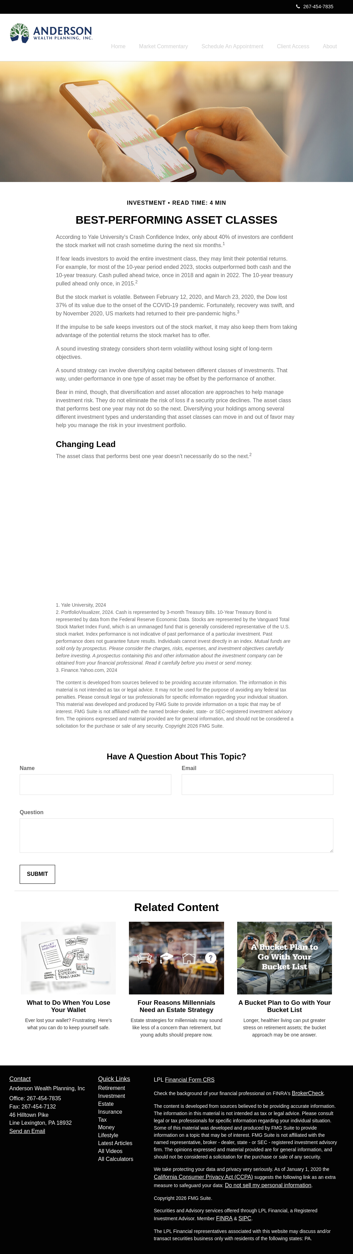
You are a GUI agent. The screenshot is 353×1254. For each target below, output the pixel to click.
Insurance (110, 1110)
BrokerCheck (307, 1092)
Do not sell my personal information (268, 1184)
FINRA (224, 1217)
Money (106, 1126)
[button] (178, 36)
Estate (106, 1102)
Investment (111, 1095)
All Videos (110, 1150)
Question (31, 811)
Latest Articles (115, 1142)
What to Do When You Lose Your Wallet (68, 1005)
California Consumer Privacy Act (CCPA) (203, 1176)
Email (189, 767)
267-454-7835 (314, 6)
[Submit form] (37, 872)
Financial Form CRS (189, 1079)
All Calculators (115, 1158)
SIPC (245, 1217)
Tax (102, 1118)
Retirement (111, 1087)
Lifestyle (108, 1134)
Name (27, 767)
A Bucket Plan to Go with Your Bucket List (284, 1005)
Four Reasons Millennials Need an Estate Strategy (176, 1005)
